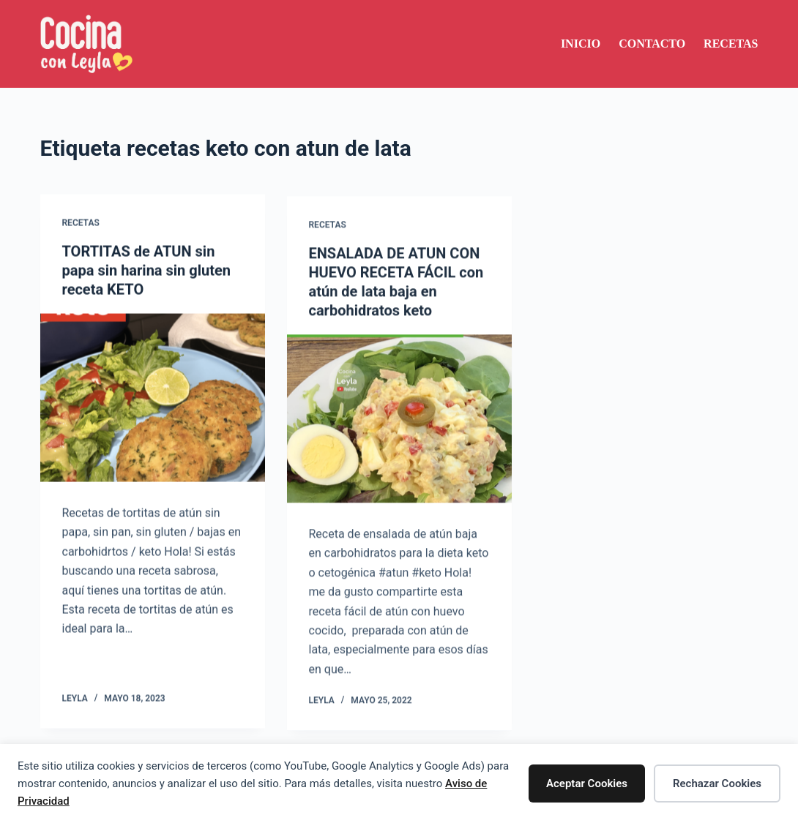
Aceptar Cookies (586, 783)
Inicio (580, 43)
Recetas (731, 43)
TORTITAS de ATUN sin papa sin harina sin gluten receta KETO (146, 270)
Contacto (652, 43)
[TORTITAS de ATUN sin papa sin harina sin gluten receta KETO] (152, 398)
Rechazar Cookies (717, 783)
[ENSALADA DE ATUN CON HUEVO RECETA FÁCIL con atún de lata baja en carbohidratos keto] (399, 422)
